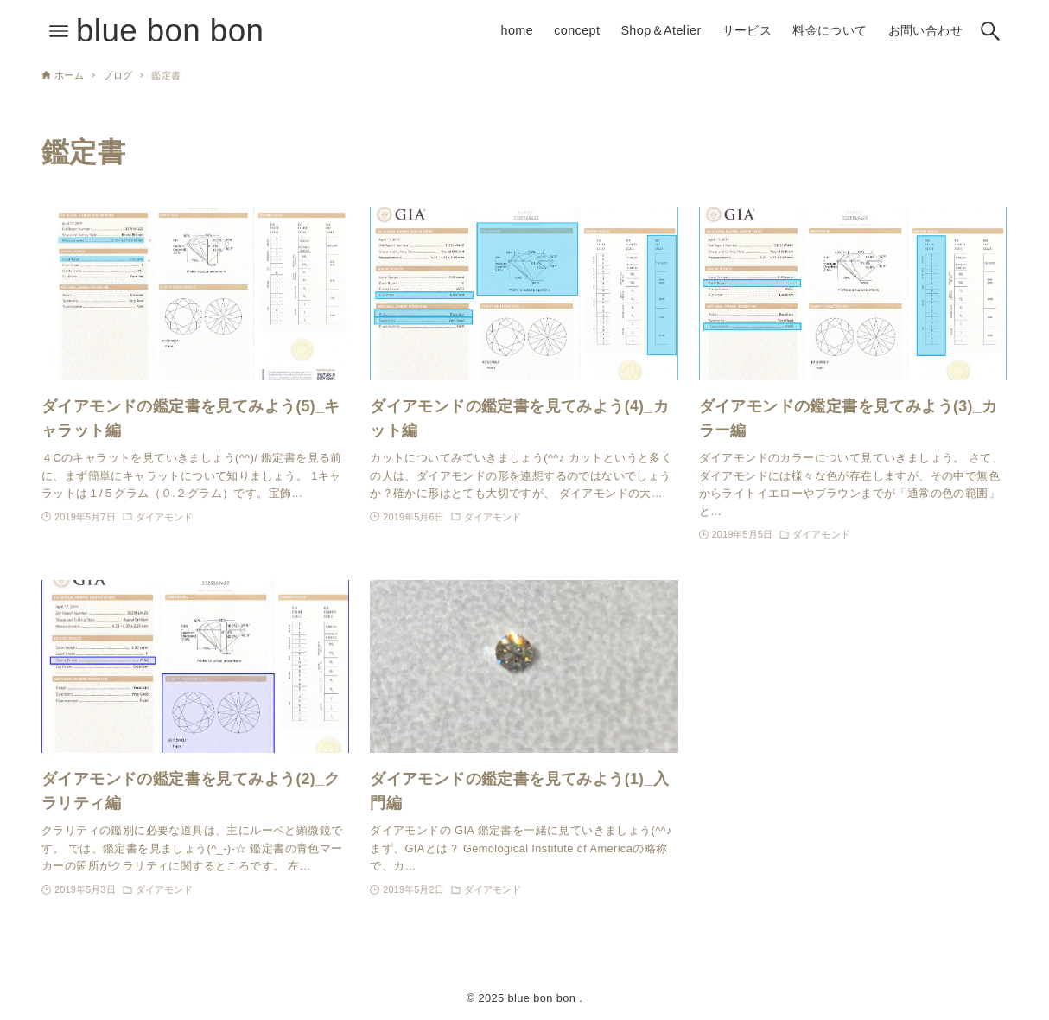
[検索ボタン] (990, 31)
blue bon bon (170, 30)
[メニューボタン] (58, 31)
